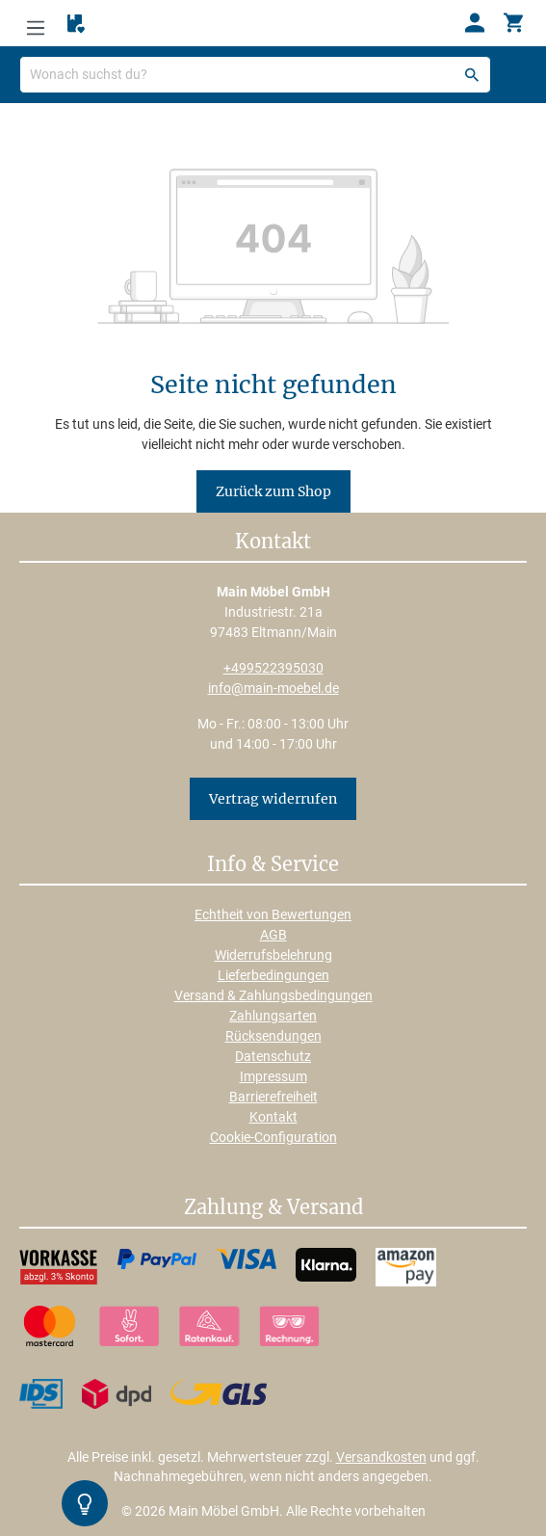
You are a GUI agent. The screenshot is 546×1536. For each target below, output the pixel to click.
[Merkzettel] (76, 24)
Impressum (273, 1076)
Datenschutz (273, 1056)
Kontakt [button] (273, 542)
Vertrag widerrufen (273, 799)
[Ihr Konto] (474, 23)
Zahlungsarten (273, 1015)
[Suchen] (472, 74)
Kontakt (273, 1117)
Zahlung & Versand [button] (273, 1208)
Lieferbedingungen (273, 975)
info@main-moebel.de (273, 688)
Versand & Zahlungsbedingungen (273, 995)
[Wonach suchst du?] (255, 74)
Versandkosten (381, 1457)
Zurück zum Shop (273, 491)
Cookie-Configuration (273, 1137)
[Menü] (35, 23)
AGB (273, 934)
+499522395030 (273, 667)
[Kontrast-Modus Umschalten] (85, 1503)
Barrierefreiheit (273, 1096)
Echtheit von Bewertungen (273, 914)
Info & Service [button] (273, 865)
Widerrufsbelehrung (273, 955)
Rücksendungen (273, 1036)
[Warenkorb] (513, 23)
